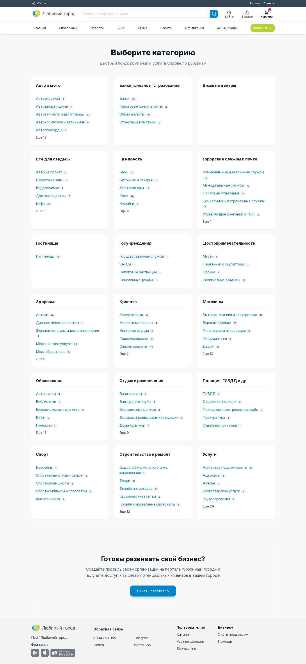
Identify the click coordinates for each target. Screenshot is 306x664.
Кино (120, 28)
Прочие (209, 272)
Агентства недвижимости (225, 467)
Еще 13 (41, 211)
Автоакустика (48, 98)
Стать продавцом (233, 634)
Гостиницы (45, 256)
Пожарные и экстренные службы (230, 409)
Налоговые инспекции (138, 272)
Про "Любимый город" (50, 637)
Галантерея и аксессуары (224, 330)
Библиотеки (46, 401)
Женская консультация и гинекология (67, 330)
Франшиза (39, 644)
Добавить (263, 28)
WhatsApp (142, 645)
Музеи (208, 256)
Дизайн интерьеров (136, 488)
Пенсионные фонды (136, 280)
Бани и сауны (130, 394)
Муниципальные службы (223, 185)
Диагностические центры (57, 322)
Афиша (142, 28)
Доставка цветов (51, 196)
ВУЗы (40, 417)
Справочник (68, 28)
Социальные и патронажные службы (234, 201)
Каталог (183, 634)
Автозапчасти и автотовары (60, 114)
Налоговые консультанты (141, 106)
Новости (97, 28)
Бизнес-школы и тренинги (58, 409)
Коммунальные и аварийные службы (233, 172)
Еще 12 (41, 137)
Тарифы (254, 3)
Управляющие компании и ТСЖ (229, 214)
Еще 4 (124, 211)
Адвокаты (211, 475)
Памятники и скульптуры (223, 264)
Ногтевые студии (134, 330)
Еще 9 (40, 359)
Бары (123, 172)
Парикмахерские (133, 338)
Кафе (40, 203)
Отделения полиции (220, 401)
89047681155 (104, 638)
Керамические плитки (137, 496)
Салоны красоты (133, 346)
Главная (40, 28)
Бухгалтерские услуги (221, 491)
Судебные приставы (220, 425)
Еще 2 (124, 354)
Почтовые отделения (221, 193)
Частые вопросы (190, 641)
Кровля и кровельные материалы (147, 504)
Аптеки (42, 315)
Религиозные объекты (221, 280)
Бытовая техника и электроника (230, 315)
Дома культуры (132, 425)
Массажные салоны (136, 322)
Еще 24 (208, 506)
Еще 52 (208, 354)
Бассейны (44, 467)
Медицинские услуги (53, 344)
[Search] (214, 14)
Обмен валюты (131, 114)
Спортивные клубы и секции (59, 475)
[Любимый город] (54, 13)
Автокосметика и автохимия (60, 122)
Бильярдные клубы (135, 401)
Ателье (209, 483)
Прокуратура (214, 417)
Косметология (131, 315)
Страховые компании (137, 122)
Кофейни (126, 203)
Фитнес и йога (48, 499)
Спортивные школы (52, 483)
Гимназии (44, 425)
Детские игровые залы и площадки (148, 417)
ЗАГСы (125, 264)
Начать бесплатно (153, 591)
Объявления (194, 28)
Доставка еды (131, 188)
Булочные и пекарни (136, 180)
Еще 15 (41, 432)
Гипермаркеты (215, 338)
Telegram (141, 638)
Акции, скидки (227, 28)
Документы (186, 648)
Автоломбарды (49, 130)
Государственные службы (141, 256)
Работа (166, 28)
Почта (98, 645)
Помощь (269, 3)
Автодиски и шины (52, 106)
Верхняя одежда (217, 322)
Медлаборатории (51, 351)
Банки (124, 98)
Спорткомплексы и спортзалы (61, 491)
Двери (208, 346)
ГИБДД (209, 394)
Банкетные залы (49, 180)
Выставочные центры (137, 409)
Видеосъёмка (47, 188)
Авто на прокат (49, 172)
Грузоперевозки (216, 499)
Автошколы (46, 394)
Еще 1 (207, 221)
